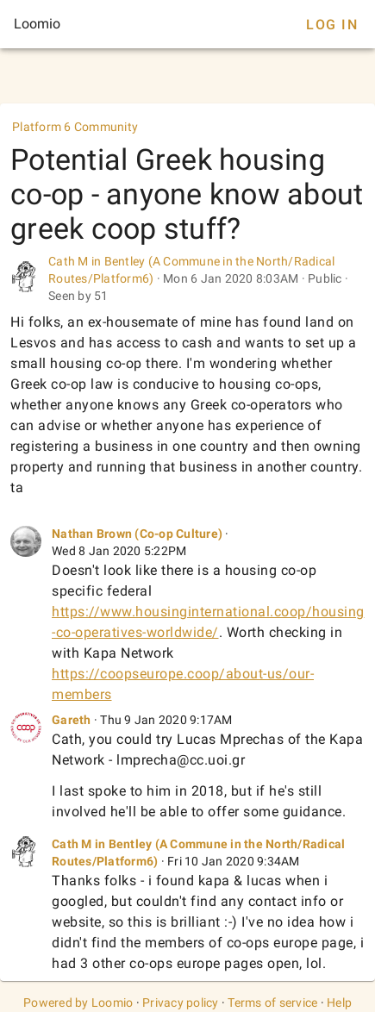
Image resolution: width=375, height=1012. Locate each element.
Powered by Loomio (78, 1002)
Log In (332, 24)
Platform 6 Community (75, 127)
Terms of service (272, 1002)
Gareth (71, 720)
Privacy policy (180, 1002)
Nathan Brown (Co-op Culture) (137, 533)
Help (339, 1002)
